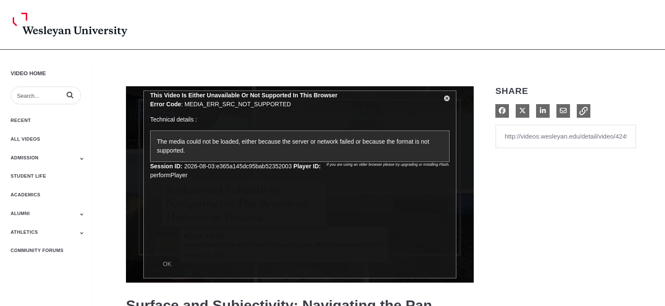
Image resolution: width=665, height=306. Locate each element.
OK (167, 264)
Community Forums (37, 250)
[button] (70, 94)
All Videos (25, 139)
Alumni (20, 213)
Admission (25, 157)
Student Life (28, 175)
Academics (25, 194)
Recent (21, 120)
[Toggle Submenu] (81, 158)
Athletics (24, 232)
